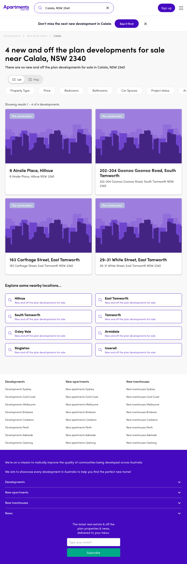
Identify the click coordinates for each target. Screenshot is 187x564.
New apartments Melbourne (82, 404)
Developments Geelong (19, 443)
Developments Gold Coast (20, 397)
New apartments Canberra (81, 420)
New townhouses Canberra (141, 420)
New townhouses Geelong (141, 443)
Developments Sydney (18, 389)
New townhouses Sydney (140, 389)
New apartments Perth (79, 427)
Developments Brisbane (19, 412)
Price (47, 90)
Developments (11, 35)
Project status (160, 90)
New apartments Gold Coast (82, 397)
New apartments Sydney (80, 389)
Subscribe (93, 552)
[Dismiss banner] (145, 23)
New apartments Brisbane (81, 412)
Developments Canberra (19, 420)
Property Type (20, 90)
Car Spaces (129, 90)
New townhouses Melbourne (142, 404)
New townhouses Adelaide (141, 435)
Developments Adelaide (19, 435)
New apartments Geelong (81, 443)
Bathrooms (100, 90)
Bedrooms (71, 90)
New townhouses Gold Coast (142, 397)
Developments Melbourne (20, 404)
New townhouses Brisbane (141, 412)
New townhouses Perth (139, 427)
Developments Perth (17, 427)
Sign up (166, 8)
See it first (127, 23)
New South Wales (37, 35)
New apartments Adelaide (81, 435)
